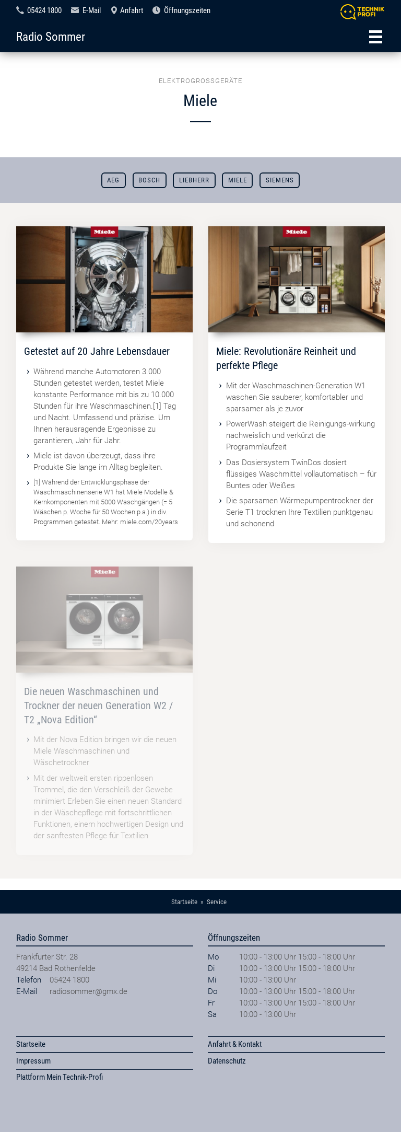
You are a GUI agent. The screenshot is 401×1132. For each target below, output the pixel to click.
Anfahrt (131, 10)
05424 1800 (44, 10)
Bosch (149, 180)
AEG (113, 180)
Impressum (33, 1061)
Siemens (280, 180)
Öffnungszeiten (187, 10)
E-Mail (91, 10)
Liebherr (194, 180)
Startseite (30, 1044)
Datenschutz (227, 1061)
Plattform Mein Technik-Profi (59, 1077)
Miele (237, 180)
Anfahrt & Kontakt (235, 1044)
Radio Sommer (50, 36)
